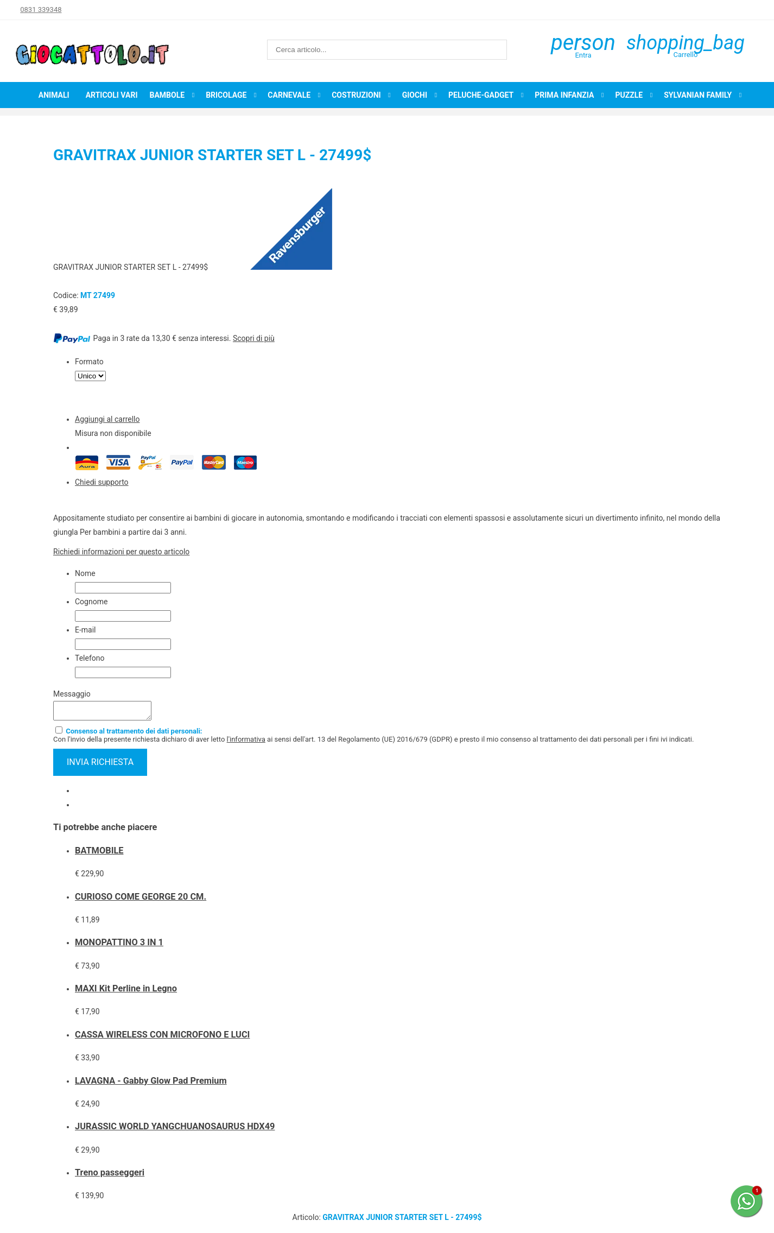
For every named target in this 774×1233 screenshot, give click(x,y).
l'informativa (246, 742)
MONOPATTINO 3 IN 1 (119, 945)
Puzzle (629, 95)
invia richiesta (100, 765)
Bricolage (226, 95)
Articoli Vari (112, 95)
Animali (54, 95)
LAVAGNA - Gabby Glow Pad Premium (151, 1084)
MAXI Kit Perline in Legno (126, 992)
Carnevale (289, 95)
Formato (89, 361)
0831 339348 (40, 9)
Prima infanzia (564, 95)
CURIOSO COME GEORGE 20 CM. (140, 900)
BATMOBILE (99, 854)
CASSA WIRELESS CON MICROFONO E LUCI (162, 1038)
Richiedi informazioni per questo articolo (121, 551)
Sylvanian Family (698, 95)
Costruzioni (356, 95)
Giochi (414, 95)
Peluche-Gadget (480, 95)
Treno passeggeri (109, 1176)
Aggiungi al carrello (107, 419)
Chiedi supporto (102, 482)
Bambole (167, 95)
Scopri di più (254, 338)
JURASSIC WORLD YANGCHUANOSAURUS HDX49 (175, 1129)
